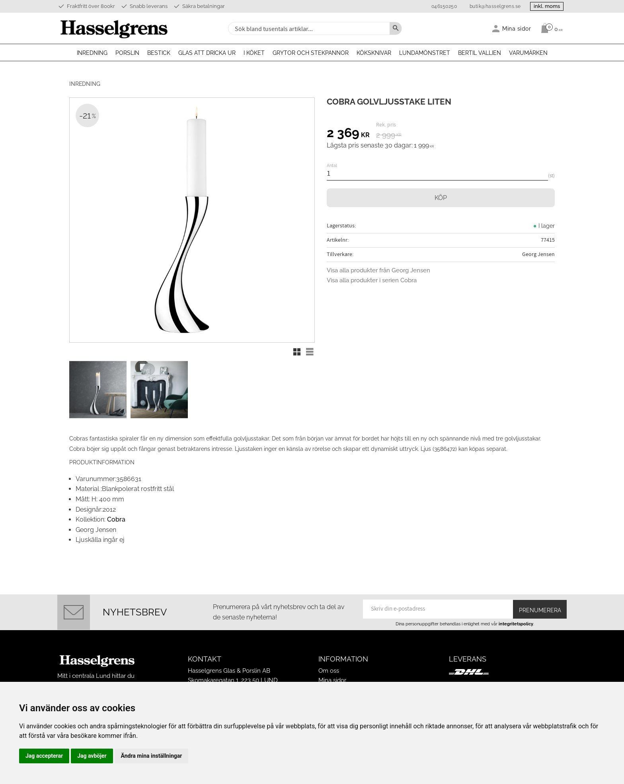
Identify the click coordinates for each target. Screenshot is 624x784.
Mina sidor (332, 669)
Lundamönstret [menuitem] (424, 53)
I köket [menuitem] (254, 53)
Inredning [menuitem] (92, 53)
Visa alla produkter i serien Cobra (372, 280)
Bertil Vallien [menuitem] (479, 53)
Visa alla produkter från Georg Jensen (378, 270)
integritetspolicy (516, 612)
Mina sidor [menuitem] (516, 28)
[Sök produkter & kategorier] (308, 28)
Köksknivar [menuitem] (374, 53)
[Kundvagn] (550, 28)
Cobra (116, 508)
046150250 (438, 6)
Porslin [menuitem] (127, 53)
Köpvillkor (332, 678)
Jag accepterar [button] (44, 756)
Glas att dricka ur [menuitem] (207, 53)
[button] (297, 352)
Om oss (328, 659)
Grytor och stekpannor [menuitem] (311, 53)
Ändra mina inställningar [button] (151, 756)
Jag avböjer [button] (91, 756)
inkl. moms (543, 6)
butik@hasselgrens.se (489, 6)
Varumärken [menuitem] (528, 53)
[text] (348, 134)
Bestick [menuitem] (158, 53)
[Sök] (396, 28)
